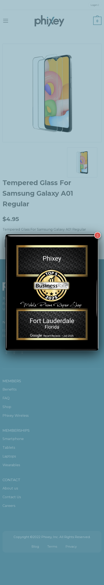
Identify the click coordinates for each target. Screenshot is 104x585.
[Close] (97, 230)
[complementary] (74, 562)
